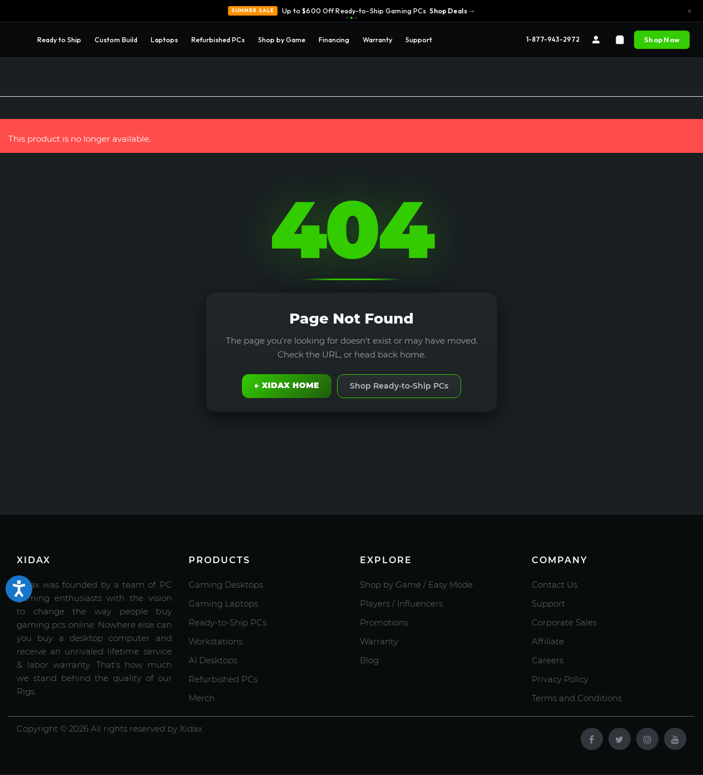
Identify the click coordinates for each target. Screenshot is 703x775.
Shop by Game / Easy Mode (416, 584)
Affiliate (548, 641)
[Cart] (620, 39)
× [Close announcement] (689, 11)
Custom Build (116, 39)
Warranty (377, 39)
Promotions (384, 622)
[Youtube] (675, 739)
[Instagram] (647, 739)
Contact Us (554, 584)
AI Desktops (213, 660)
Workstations (215, 641)
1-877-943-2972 (553, 39)
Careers (547, 660)
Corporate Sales (564, 622)
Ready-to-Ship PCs (227, 622)
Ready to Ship (59, 39)
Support (418, 39)
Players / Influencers (401, 603)
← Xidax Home (286, 385)
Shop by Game (281, 39)
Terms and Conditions (577, 698)
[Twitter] (619, 739)
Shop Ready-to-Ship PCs (399, 386)
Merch (202, 698)
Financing (334, 39)
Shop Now (662, 39)
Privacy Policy (560, 679)
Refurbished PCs (218, 39)
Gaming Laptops (223, 603)
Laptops (164, 39)
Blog (369, 660)
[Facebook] (592, 739)
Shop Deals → (452, 10)
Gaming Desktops (226, 584)
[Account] (596, 39)
